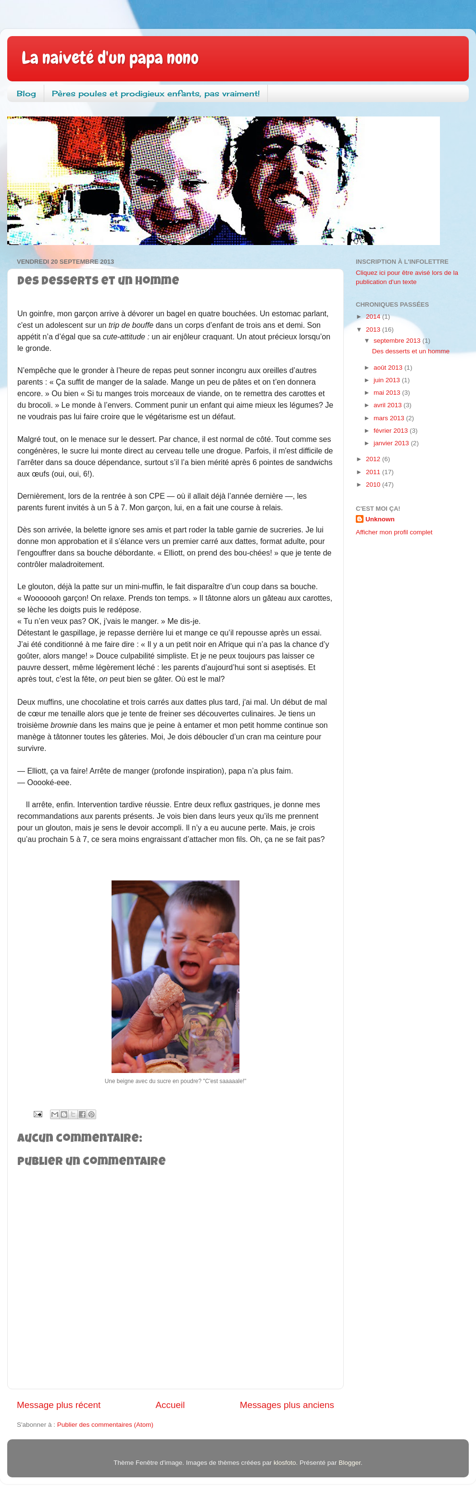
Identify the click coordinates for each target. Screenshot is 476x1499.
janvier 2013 (392, 443)
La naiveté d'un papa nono (110, 58)
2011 (374, 472)
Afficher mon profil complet (394, 532)
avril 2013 (388, 405)
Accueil (170, 1405)
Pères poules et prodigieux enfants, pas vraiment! (156, 93)
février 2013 (392, 430)
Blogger (349, 1462)
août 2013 (389, 367)
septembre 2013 (398, 340)
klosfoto (285, 1462)
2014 (374, 316)
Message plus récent (58, 1405)
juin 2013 (388, 380)
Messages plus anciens (287, 1405)
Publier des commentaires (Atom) (105, 1424)
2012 (374, 459)
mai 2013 (388, 392)
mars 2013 (390, 418)
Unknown (380, 519)
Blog (26, 93)
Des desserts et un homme (411, 351)
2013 (374, 329)
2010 (374, 484)
